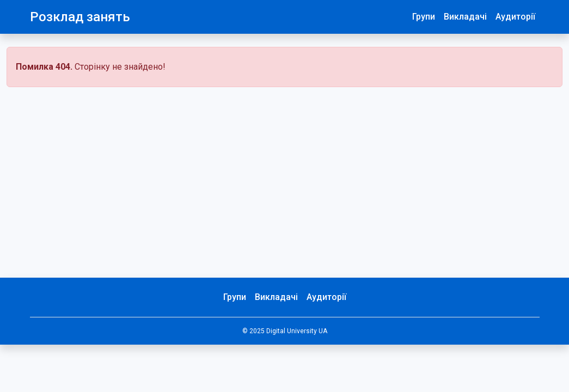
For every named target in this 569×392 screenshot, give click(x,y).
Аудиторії (515, 16)
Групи (423, 16)
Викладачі (465, 16)
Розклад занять (80, 16)
